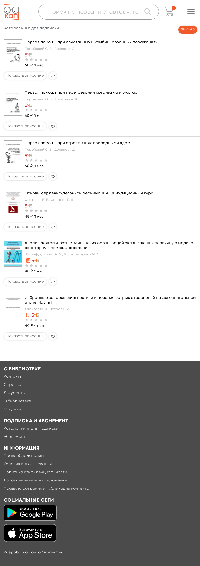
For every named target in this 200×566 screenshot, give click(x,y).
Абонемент (14, 437)
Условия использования (28, 464)
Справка (12, 385)
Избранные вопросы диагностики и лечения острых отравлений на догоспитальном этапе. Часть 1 (110, 300)
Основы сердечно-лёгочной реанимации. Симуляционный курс (89, 193)
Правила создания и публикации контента (46, 488)
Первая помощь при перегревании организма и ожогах (81, 92)
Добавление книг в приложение (35, 480)
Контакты (13, 376)
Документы (15, 393)
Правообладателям (24, 456)
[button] (191, 11)
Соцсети (12, 409)
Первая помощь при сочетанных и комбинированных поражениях (91, 42)
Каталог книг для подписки (31, 428)
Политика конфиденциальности (35, 472)
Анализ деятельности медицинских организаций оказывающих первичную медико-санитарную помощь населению (109, 245)
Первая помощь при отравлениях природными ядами (79, 143)
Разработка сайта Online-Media (35, 552)
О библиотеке (17, 401)
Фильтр (188, 29)
